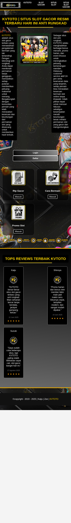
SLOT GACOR (41, 4)
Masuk (18, 196)
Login (35, 153)
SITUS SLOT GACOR (66, 5)
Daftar (35, 158)
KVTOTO (27, 3)
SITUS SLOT (53, 4)
